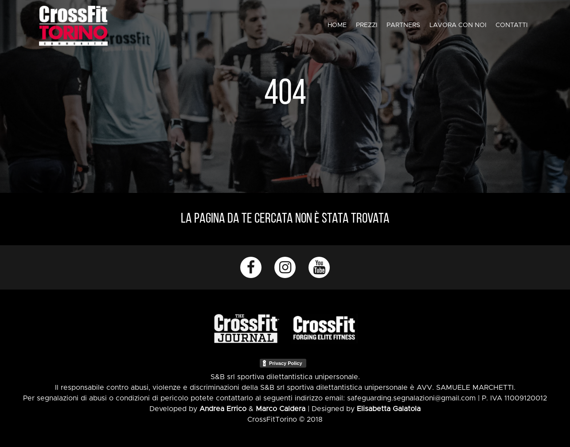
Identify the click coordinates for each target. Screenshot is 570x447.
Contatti (511, 25)
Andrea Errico (222, 408)
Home (337, 25)
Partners (403, 25)
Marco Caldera (280, 408)
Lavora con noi (457, 25)
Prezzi (366, 25)
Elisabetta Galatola (389, 408)
